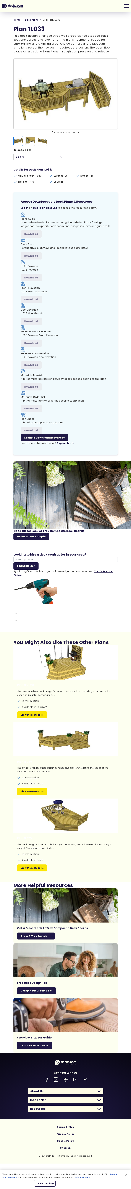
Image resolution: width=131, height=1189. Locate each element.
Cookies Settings (45, 1183)
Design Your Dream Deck (36, 990)
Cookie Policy (65, 1140)
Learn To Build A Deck (35, 1045)
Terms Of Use (65, 1127)
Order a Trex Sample (31, 536)
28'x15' (20, 157)
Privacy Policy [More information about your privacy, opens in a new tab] (82, 1177)
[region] (65, 1179)
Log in (24, 208)
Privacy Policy (65, 1133)
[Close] (126, 1174)
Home (17, 19)
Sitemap (65, 1147)
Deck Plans (32, 19)
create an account (44, 208)
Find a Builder (26, 566)
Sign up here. (65, 443)
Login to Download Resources (44, 437)
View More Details (32, 714)
